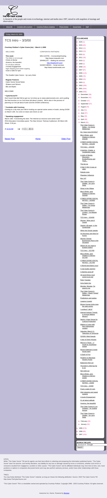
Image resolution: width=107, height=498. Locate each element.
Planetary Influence (87, 175)
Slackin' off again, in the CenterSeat (88, 226)
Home (38, 139)
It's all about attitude (87, 400)
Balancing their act (86, 363)
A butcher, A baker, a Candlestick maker (87, 151)
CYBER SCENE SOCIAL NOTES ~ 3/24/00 (89, 199)
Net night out (84, 371)
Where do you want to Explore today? (88, 247)
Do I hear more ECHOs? (89, 132)
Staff (87, 27)
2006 (81, 73)
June (83, 113)
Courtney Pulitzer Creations (46, 27)
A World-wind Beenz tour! (89, 266)
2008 (81, 67)
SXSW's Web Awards (87, 336)
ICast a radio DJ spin (87, 389)
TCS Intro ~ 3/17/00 (87, 250)
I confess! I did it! (86, 309)
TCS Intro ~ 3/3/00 (86, 386)
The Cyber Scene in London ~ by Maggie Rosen (88, 212)
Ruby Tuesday (85, 280)
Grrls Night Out (85, 283)
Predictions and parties (88, 298)
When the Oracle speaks (89, 230)
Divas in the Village (87, 188)
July (82, 110)
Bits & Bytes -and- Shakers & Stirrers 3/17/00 (87, 255)
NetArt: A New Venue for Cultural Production (88, 320)
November (85, 97)
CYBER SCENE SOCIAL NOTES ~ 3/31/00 (89, 143)
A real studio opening (87, 269)
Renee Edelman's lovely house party (88, 351)
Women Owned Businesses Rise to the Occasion (89, 240)
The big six (84, 164)
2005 (81, 76)
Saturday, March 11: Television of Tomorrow (89, 332)
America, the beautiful (88, 403)
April (82, 119)
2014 (81, 48)
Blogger (66, 493)
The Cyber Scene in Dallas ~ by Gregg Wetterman (87, 127)
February (84, 421)
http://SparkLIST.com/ (54, 63)
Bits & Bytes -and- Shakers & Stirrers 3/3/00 (87, 376)
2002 (81, 85)
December (85, 94)
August (83, 107)
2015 (81, 45)
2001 (81, 88)
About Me (9, 27)
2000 (81, 92)
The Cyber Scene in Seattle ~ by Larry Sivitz (87, 183)
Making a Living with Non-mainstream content (87, 326)
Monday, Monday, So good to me (87, 287)
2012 (81, 54)
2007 (81, 70)
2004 (81, 79)
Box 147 (83, 178)
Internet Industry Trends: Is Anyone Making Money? (89, 314)
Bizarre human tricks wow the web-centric (89, 305)
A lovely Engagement (87, 397)
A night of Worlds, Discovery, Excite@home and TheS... (87, 158)
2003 (81, 82)
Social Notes (77, 27)
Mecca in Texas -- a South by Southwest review (88, 344)
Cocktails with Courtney (24, 27)
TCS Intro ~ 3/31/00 (87, 147)
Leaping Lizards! (86, 301)
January (84, 424)
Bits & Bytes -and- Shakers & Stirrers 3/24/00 (87, 193)
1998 (81, 431)
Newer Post (10, 139)
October (84, 101)
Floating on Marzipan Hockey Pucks (87, 359)
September (85, 104)
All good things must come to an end (87, 276)
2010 (81, 60)
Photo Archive (63, 27)
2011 (81, 57)
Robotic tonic (84, 172)
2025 (81, 42)
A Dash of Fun (85, 354)
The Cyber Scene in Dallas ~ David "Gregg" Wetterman (89, 293)
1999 (81, 428)
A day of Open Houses (88, 340)
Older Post (65, 139)
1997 (81, 434)
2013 (81, 51)
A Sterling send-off (86, 272)
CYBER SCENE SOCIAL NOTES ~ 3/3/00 (89, 382)
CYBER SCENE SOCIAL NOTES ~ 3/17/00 (89, 261)
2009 (81, 64)
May (82, 116)
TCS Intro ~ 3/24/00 (87, 217)
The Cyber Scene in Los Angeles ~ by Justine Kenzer (88, 408)
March (83, 122)
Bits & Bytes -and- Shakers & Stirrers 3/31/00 (87, 137)
